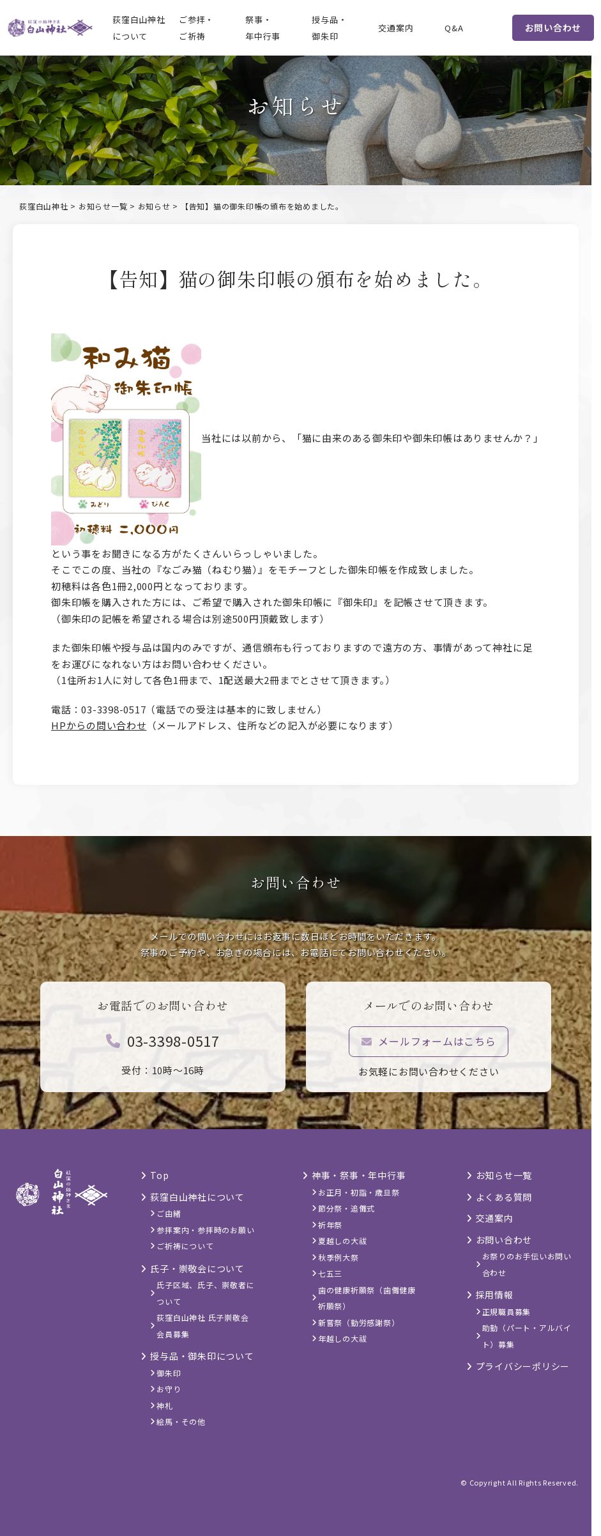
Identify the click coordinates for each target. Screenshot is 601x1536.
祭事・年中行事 (262, 27)
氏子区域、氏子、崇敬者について (205, 1293)
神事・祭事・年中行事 (359, 1175)
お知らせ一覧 (504, 1175)
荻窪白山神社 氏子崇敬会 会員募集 (202, 1325)
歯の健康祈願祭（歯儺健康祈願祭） (367, 1298)
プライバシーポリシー (523, 1366)
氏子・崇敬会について (197, 1268)
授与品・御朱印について (202, 1356)
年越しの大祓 (342, 1338)
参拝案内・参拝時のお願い (205, 1229)
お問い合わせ (553, 27)
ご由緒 (168, 1213)
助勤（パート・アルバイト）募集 (527, 1336)
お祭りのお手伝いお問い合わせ (527, 1264)
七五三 (330, 1273)
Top (159, 1175)
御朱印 (168, 1372)
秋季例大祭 (338, 1257)
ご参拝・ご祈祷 (196, 27)
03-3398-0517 (163, 1048)
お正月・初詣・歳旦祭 (359, 1192)
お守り (168, 1388)
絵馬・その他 (181, 1421)
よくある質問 (504, 1196)
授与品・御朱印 (329, 27)
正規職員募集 (506, 1311)
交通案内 (395, 28)
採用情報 (495, 1294)
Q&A (454, 28)
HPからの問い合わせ (99, 725)
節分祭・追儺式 (346, 1208)
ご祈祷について (184, 1245)
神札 (164, 1405)
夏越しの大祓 (342, 1240)
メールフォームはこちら (428, 1048)
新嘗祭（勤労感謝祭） (359, 1322)
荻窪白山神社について (138, 27)
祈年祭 (330, 1224)
